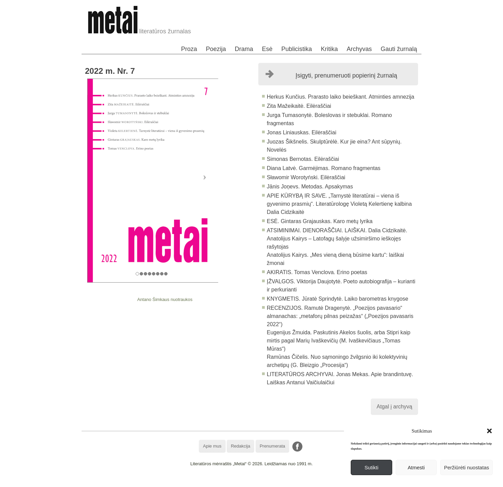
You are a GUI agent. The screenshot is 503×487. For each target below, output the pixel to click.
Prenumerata (272, 446)
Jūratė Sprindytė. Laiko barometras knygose (355, 299)
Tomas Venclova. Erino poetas (330, 272)
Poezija (216, 49)
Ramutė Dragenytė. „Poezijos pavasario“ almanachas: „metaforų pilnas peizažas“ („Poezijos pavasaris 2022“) (340, 316)
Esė (267, 49)
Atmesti (416, 467)
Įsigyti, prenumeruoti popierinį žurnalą (346, 75)
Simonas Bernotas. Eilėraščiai (303, 159)
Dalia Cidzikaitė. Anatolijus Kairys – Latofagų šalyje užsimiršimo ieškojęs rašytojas (337, 239)
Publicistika (296, 49)
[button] (489, 430)
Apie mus (212, 446)
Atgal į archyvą (394, 406)
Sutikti (371, 467)
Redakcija (240, 446)
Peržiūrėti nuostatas (466, 467)
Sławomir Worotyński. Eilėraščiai (306, 177)
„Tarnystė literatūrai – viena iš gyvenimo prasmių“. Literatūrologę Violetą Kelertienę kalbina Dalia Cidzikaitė (339, 204)
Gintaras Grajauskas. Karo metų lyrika (325, 221)
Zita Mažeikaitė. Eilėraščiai (299, 106)
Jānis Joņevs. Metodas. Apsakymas (310, 186)
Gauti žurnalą (399, 49)
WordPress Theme (256, 482)
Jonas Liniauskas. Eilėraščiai (301, 132)
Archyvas (359, 49)
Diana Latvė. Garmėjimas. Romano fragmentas (323, 168)
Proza (189, 49)
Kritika (329, 49)
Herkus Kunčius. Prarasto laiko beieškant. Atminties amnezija (340, 97)
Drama (244, 49)
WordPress (226, 482)
